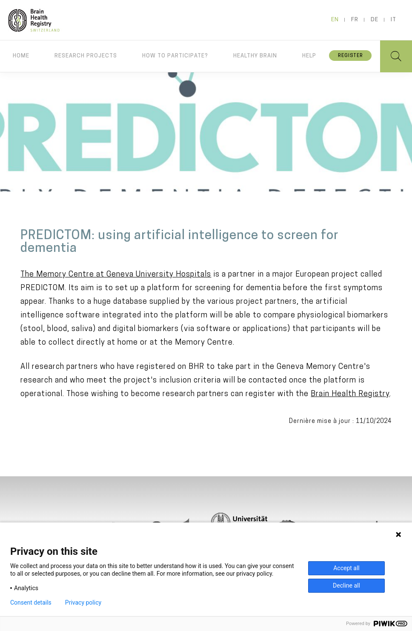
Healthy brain (255, 56)
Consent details (31, 602)
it (393, 20)
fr (354, 20)
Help (309, 56)
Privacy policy (83, 602)
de (374, 20)
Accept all (346, 568)
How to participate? (175, 56)
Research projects (85, 56)
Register (350, 56)
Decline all (346, 585)
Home (21, 56)
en (335, 20)
